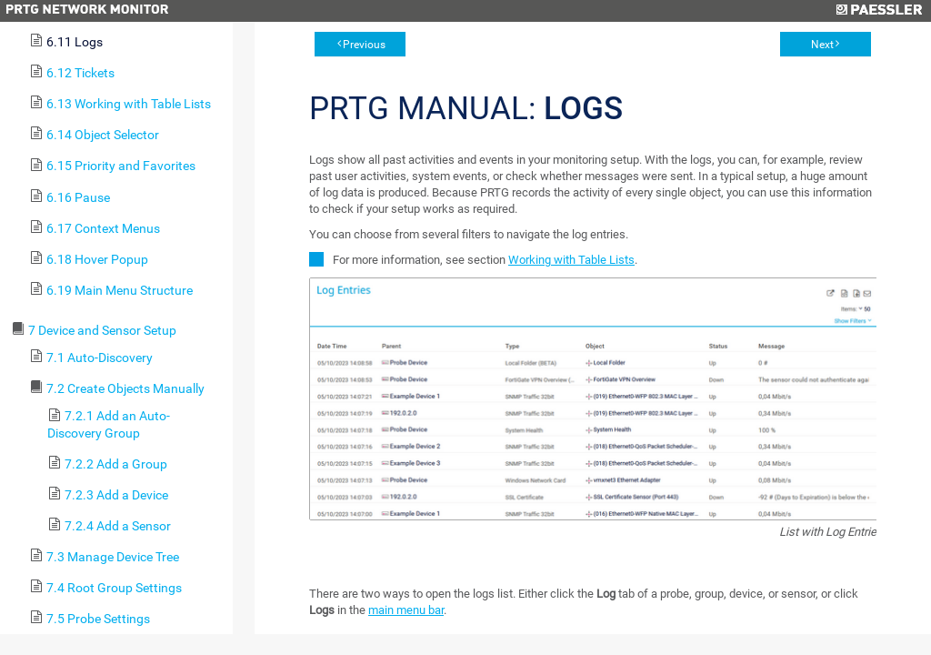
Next (822, 44)
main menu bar (406, 610)
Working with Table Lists (571, 260)
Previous (364, 44)
